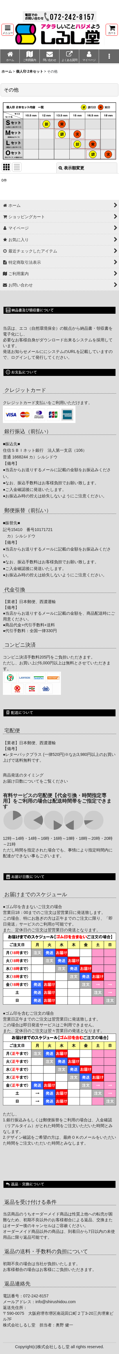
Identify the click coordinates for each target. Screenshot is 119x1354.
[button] (7, 30)
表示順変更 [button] (71, 168)
